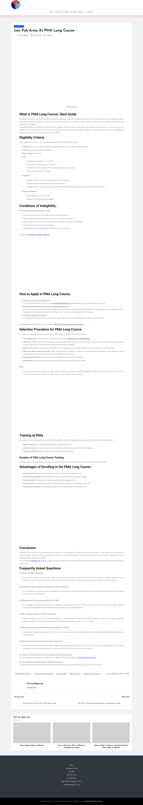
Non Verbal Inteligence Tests (71, 781)
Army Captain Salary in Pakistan (32, 745)
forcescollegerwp (35, 683)
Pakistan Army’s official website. (79, 339)
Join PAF (71, 772)
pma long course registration (92, 673)
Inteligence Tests (71, 768)
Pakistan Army (35, 561)
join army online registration (23, 673)
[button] (32, 688)
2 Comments (48, 35)
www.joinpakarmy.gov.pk (60, 303)
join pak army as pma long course (43, 673)
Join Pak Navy (71, 778)
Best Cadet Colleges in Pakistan (38, 235)
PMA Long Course (75, 673)
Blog (71, 765)
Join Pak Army (19, 26)
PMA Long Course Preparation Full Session (69, 324)
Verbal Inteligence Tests (71, 784)
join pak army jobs (61, 673)
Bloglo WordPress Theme (94, 801)
